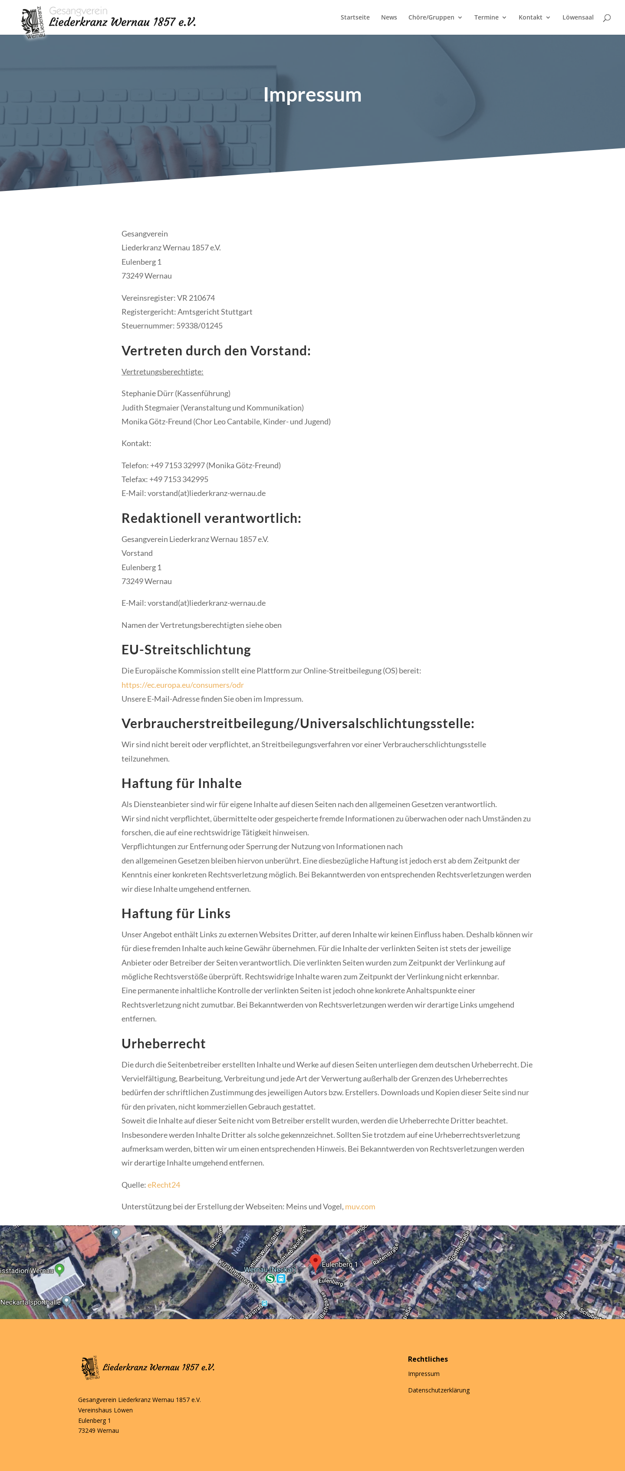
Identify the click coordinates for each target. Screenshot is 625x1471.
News (389, 17)
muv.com (360, 1206)
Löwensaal (578, 17)
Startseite (355, 17)
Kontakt (531, 17)
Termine (486, 17)
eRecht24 (164, 1184)
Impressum (424, 1373)
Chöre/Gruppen (431, 17)
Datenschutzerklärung (439, 1390)
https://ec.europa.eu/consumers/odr (183, 685)
